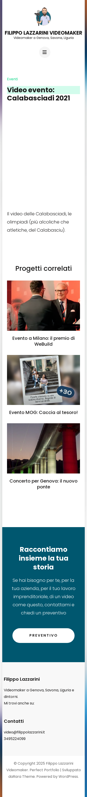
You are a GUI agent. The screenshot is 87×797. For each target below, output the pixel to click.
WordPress (68, 776)
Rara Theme (24, 776)
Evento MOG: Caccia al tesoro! (43, 412)
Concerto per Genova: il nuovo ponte (43, 484)
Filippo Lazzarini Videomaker (43, 32)
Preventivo (43, 635)
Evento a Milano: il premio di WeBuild (43, 341)
